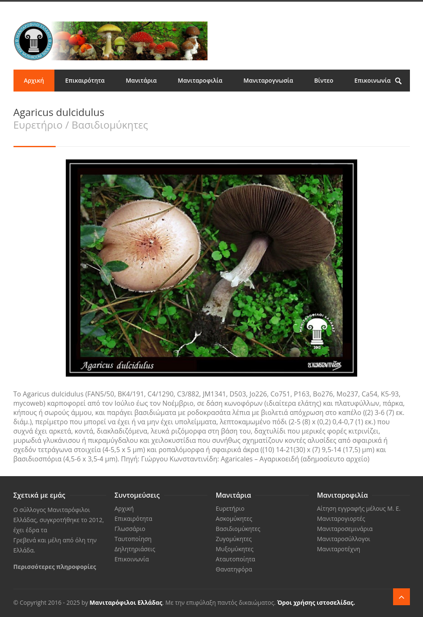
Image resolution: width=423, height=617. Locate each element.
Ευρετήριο (230, 508)
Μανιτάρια (141, 80)
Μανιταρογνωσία (268, 80)
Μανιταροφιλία (200, 80)
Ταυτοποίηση (133, 539)
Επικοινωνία (372, 80)
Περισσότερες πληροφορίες (54, 567)
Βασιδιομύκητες (238, 529)
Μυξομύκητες (234, 549)
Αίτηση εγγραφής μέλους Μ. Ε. (359, 508)
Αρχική (34, 80)
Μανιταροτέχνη (339, 549)
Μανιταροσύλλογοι (343, 539)
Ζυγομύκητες (234, 539)
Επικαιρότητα (85, 80)
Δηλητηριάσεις (135, 549)
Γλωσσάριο (130, 529)
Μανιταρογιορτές (341, 519)
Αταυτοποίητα (236, 559)
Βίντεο (323, 80)
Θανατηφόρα (234, 569)
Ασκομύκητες (234, 519)
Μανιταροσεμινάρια (345, 529)
